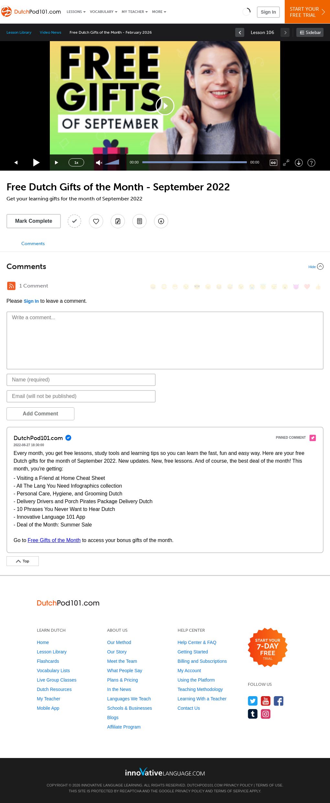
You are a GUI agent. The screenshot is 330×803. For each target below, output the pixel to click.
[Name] (81, 380)
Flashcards (48, 661)
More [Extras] (157, 12)
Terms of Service (231, 791)
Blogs (112, 717)
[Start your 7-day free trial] (268, 648)
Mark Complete (33, 221)
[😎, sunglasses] (197, 286)
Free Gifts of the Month (54, 540)
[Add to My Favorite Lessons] (96, 221)
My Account (189, 670)
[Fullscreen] (286, 163)
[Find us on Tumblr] (253, 714)
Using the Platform (196, 680)
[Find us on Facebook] (279, 701)
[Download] (299, 163)
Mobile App (48, 708)
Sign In (268, 12)
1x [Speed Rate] (76, 162)
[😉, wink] (241, 286)
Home (43, 642)
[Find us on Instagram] (266, 714)
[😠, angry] (208, 286)
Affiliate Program (123, 726)
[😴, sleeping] (274, 286)
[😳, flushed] (164, 286)
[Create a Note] (118, 221)
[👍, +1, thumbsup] (318, 286)
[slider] (112, 162)
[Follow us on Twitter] (253, 701)
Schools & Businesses (129, 708)
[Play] (37, 163)
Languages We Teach (129, 698)
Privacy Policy (238, 785)
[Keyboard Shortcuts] (311, 163)
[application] (165, 106)
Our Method (119, 642)
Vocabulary (102, 12)
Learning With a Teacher (202, 698)
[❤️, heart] (307, 286)
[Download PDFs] (139, 221)
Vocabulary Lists (53, 670)
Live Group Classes (56, 680)
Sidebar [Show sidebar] (313, 32)
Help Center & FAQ (197, 642)
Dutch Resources (54, 689)
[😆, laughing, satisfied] (219, 286)
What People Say (124, 670)
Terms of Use (269, 785)
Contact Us (189, 708)
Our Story (116, 651)
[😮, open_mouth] (285, 286)
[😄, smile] (153, 286)
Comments (33, 243)
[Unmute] (99, 163)
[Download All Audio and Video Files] (161, 221)
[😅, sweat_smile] (230, 286)
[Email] (81, 396)
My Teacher (133, 12)
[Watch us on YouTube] (266, 701)
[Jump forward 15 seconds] (57, 163)
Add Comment (40, 413)
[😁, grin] (175, 286)
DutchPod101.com (204, 785)
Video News (50, 32)
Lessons (74, 12)
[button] (246, 11)
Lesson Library (18, 32)
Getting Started (193, 651)
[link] (239, 32)
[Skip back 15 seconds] (16, 163)
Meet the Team (122, 661)
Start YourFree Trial (308, 12)
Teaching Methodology (200, 689)
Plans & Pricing (122, 680)
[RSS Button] (11, 286)
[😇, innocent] (263, 286)
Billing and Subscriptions (202, 661)
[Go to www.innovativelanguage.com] (165, 771)
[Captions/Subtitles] (274, 163)
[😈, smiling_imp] (296, 286)
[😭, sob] (252, 286)
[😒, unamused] (186, 286)
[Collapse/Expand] (165, 266)
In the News (119, 689)
